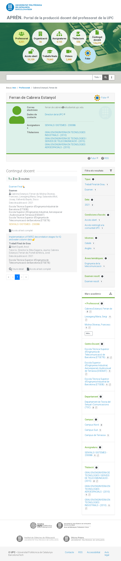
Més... (88, 333)
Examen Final (16, 186)
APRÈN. (15, 17)
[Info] (112, 77)
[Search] (105, 77)
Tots (96, 77)
